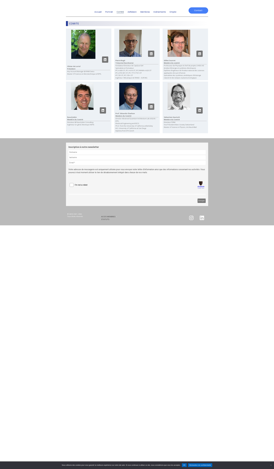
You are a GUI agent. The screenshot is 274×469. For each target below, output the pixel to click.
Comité (120, 11)
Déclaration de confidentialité (200, 465)
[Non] (271, 465)
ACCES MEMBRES (108, 216)
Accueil (98, 11)
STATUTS (105, 219)
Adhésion (132, 11)
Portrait (109, 11)
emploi (173, 11)
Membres (145, 11)
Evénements (160, 11)
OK (184, 465)
